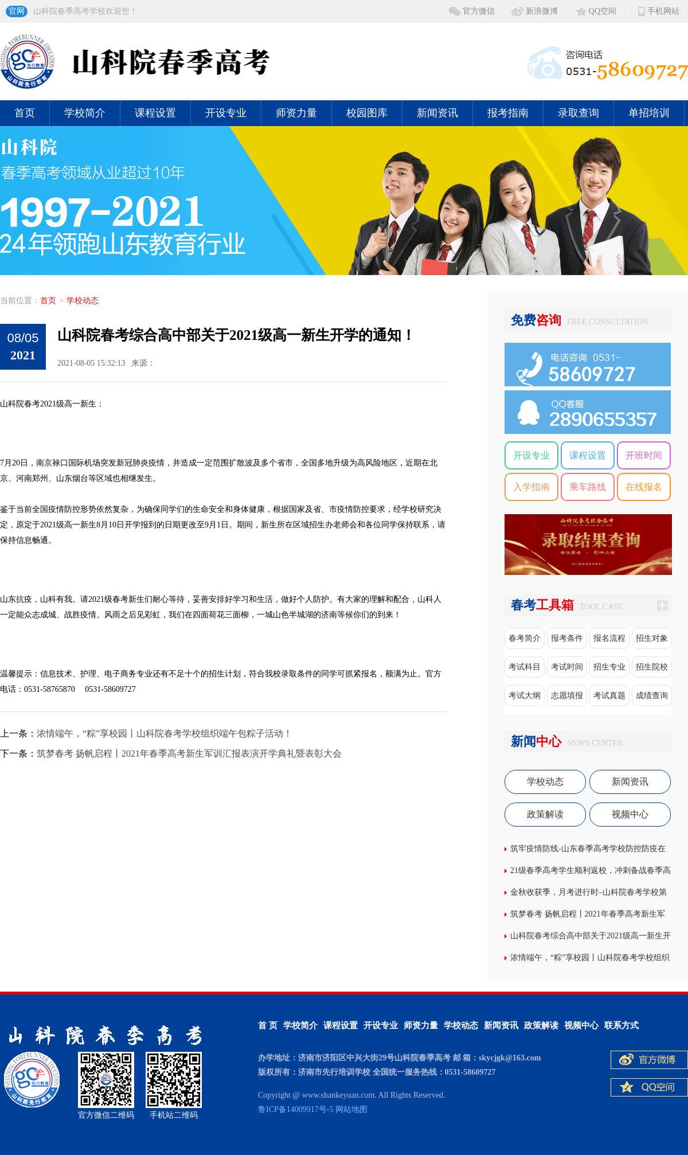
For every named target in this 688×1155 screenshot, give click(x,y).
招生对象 (652, 638)
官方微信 (479, 11)
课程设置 (155, 113)
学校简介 (84, 113)
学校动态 (83, 300)
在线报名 (644, 487)
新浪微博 (542, 11)
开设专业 (226, 113)
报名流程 (609, 638)
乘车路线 (587, 487)
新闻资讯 (437, 113)
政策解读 (545, 814)
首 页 (267, 1025)
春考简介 (525, 638)
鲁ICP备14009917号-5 (295, 1109)
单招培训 (649, 113)
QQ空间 (602, 11)
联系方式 (621, 1025)
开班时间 (644, 455)
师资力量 (296, 113)
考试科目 (525, 667)
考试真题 (609, 695)
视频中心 (630, 814)
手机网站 (663, 11)
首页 (24, 113)
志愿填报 (567, 695)
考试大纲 (525, 695)
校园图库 (367, 113)
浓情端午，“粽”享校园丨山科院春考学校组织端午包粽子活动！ (164, 733)
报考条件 (567, 638)
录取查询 (578, 113)
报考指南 (508, 113)
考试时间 (567, 667)
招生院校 (652, 667)
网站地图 (351, 1109)
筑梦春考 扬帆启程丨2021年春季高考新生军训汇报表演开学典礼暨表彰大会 (189, 753)
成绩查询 (652, 695)
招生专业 (609, 667)
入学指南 (531, 487)
